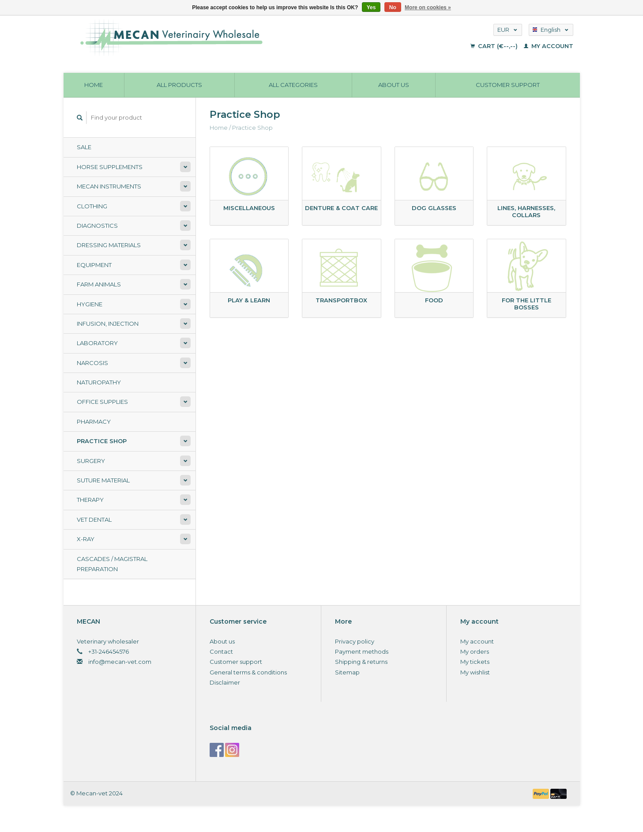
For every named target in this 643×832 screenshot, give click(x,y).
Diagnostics (97, 225)
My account (548, 45)
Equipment (94, 264)
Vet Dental (94, 519)
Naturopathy (99, 382)
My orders (474, 651)
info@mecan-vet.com (119, 661)
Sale (84, 147)
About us (393, 84)
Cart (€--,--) (494, 45)
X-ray (85, 538)
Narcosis (92, 362)
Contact (221, 651)
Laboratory (97, 342)
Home (93, 84)
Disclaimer (225, 682)
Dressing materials (109, 244)
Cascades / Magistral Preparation (112, 563)
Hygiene (89, 304)
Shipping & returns (361, 661)
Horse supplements (110, 166)
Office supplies (102, 401)
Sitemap (347, 672)
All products (179, 84)
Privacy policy (354, 641)
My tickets (474, 661)
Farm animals (99, 284)
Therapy (90, 499)
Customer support (508, 84)
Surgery (91, 460)
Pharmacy (94, 421)
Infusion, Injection (108, 323)
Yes (371, 7)
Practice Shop (102, 440)
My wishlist (475, 672)
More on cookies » (428, 7)
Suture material (103, 480)
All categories (293, 84)
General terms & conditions (248, 672)
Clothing (92, 206)
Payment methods (361, 651)
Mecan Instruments (109, 186)
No (392, 7)
